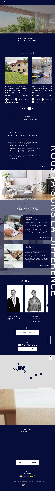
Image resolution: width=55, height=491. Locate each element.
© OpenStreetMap (44, 388)
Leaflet (39, 388)
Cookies (43, 481)
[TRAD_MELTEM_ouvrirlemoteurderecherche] (5, 2)
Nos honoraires (13, 481)
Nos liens (33, 481)
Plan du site (19, 481)
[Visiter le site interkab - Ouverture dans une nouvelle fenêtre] (30, 476)
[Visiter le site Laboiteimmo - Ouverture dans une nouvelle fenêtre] (27, 486)
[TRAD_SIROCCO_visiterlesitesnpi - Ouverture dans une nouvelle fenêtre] (21, 476)
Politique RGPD (38, 481)
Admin (30, 481)
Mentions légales (25, 481)
